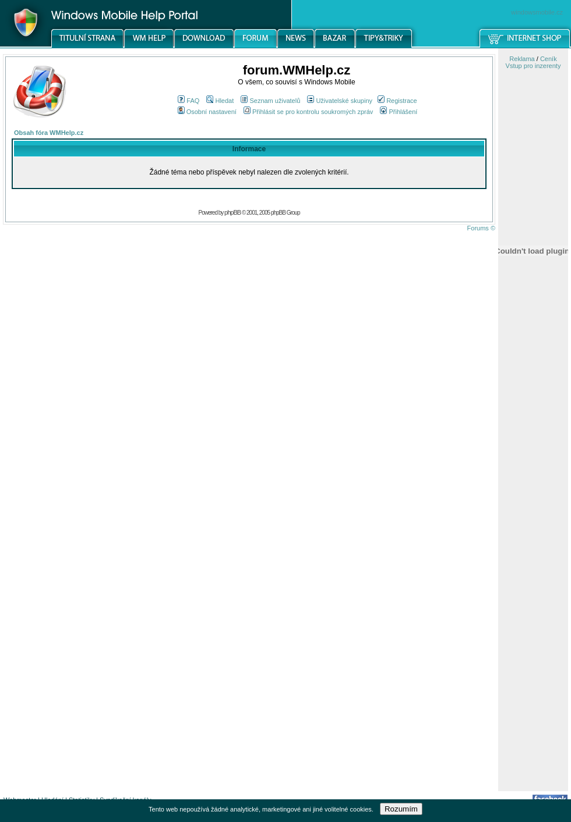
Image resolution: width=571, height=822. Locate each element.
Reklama (521, 58)
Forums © (481, 228)
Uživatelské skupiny (339, 100)
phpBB (232, 212)
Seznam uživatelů (270, 100)
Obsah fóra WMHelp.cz (48, 132)
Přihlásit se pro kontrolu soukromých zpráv (308, 111)
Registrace (397, 100)
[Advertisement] (533, 606)
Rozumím (401, 809)
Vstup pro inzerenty (533, 65)
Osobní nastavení (207, 111)
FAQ (188, 100)
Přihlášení (398, 111)
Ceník (548, 58)
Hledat (220, 100)
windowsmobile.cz (537, 12)
